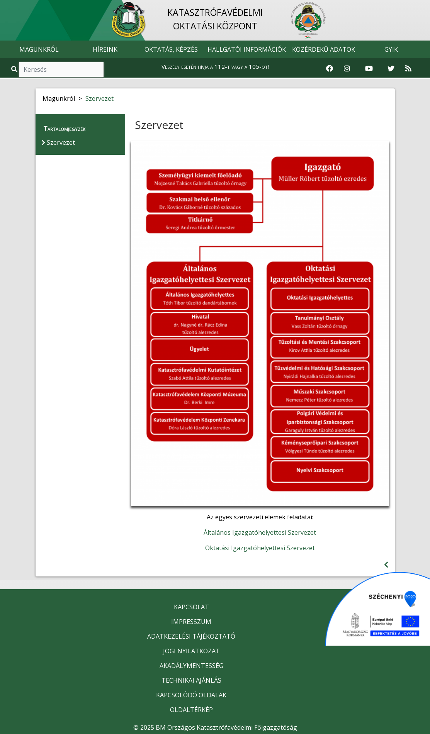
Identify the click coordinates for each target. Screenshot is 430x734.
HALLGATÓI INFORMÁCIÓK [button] (246, 49)
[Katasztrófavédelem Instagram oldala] (347, 69)
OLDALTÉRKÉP (191, 709)
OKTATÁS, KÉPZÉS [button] (171, 49)
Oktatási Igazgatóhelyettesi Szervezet (260, 548)
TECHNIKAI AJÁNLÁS (191, 680)
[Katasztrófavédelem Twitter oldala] (391, 69)
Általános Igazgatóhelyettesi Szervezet (260, 532)
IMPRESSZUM (191, 621)
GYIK (391, 49)
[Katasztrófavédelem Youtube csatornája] (369, 69)
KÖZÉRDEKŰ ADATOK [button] (323, 49)
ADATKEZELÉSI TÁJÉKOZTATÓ (191, 636)
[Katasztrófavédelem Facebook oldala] (329, 69)
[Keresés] (61, 69)
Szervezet (99, 98)
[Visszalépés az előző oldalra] (386, 565)
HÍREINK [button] (105, 49)
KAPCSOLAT (191, 607)
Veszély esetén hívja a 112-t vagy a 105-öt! (215, 66)
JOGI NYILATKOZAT (191, 651)
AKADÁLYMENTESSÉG (191, 665)
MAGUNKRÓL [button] (39, 49)
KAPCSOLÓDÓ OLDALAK (191, 695)
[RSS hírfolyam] (408, 69)
